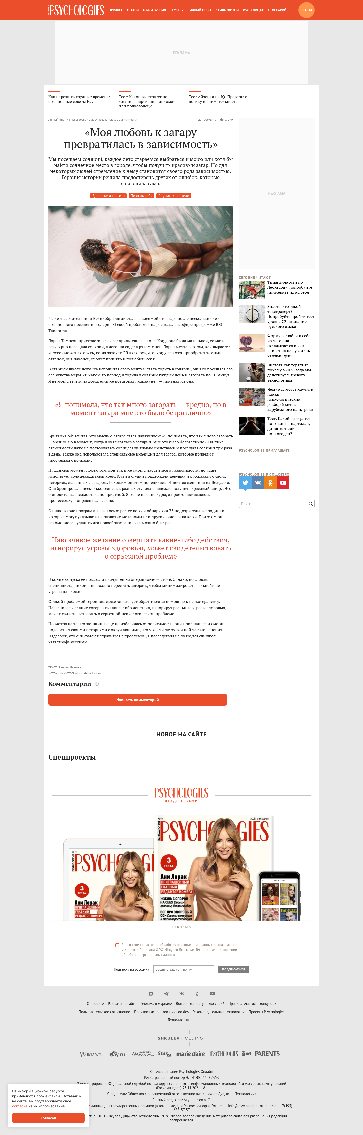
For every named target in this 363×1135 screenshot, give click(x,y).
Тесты (306, 10)
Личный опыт (199, 10)
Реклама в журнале (156, 1004)
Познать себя (141, 196)
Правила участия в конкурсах (252, 1004)
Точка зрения (154, 10)
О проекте (95, 1004)
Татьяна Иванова (70, 668)
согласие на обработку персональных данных (176, 945)
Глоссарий (277, 10)
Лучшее (116, 10)
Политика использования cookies (161, 1012)
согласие (19, 1106)
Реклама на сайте (122, 1004)
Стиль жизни (227, 10)
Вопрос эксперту (190, 1004)
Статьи (133, 10)
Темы (174, 10)
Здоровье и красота (108, 196)
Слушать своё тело (173, 196)
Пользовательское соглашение (104, 1012)
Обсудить (207, 120)
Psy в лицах (253, 10)
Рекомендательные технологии (219, 1012)
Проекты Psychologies (266, 1012)
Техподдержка (179, 1020)
